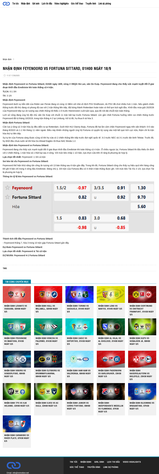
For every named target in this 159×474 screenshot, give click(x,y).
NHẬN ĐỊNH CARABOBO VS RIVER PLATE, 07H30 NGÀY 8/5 (16, 438)
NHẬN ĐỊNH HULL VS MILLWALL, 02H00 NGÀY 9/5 (47, 308)
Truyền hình (90, 3)
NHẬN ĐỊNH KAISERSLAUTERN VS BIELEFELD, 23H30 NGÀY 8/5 (141, 374)
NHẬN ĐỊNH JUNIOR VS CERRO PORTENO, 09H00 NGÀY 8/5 (78, 405)
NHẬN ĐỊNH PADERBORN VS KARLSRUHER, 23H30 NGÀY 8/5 (109, 373)
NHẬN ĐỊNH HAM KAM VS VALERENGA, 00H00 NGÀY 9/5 (79, 373)
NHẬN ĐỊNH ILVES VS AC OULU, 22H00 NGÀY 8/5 (47, 404)
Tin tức (15, 3)
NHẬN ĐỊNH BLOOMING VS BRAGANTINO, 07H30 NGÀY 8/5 (142, 405)
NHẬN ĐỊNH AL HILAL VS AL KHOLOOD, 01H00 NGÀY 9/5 (110, 340)
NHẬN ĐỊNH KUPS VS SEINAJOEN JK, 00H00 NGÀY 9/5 (140, 340)
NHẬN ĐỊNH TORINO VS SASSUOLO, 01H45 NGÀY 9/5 (78, 308)
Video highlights (61, 3)
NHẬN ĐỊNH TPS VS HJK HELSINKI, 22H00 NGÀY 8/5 (16, 404)
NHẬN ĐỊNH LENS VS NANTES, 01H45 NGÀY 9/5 (110, 307)
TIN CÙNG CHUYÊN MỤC (17, 281)
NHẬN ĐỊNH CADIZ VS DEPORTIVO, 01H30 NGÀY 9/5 (79, 340)
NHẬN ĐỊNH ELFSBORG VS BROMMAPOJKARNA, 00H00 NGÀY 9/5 (48, 373)
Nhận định (25, 3)
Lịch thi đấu (47, 3)
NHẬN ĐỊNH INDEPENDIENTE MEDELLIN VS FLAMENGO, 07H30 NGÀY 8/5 (110, 407)
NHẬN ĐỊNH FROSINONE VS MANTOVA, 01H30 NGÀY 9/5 (15, 340)
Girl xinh (35, 3)
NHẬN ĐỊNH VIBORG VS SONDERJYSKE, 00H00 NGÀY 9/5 (15, 373)
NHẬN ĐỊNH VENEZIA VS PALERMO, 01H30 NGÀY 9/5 (47, 340)
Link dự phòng (104, 3)
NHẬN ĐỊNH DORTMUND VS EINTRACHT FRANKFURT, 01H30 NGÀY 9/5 (142, 310)
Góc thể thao (77, 3)
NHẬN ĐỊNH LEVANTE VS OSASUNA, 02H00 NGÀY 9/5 (15, 308)
